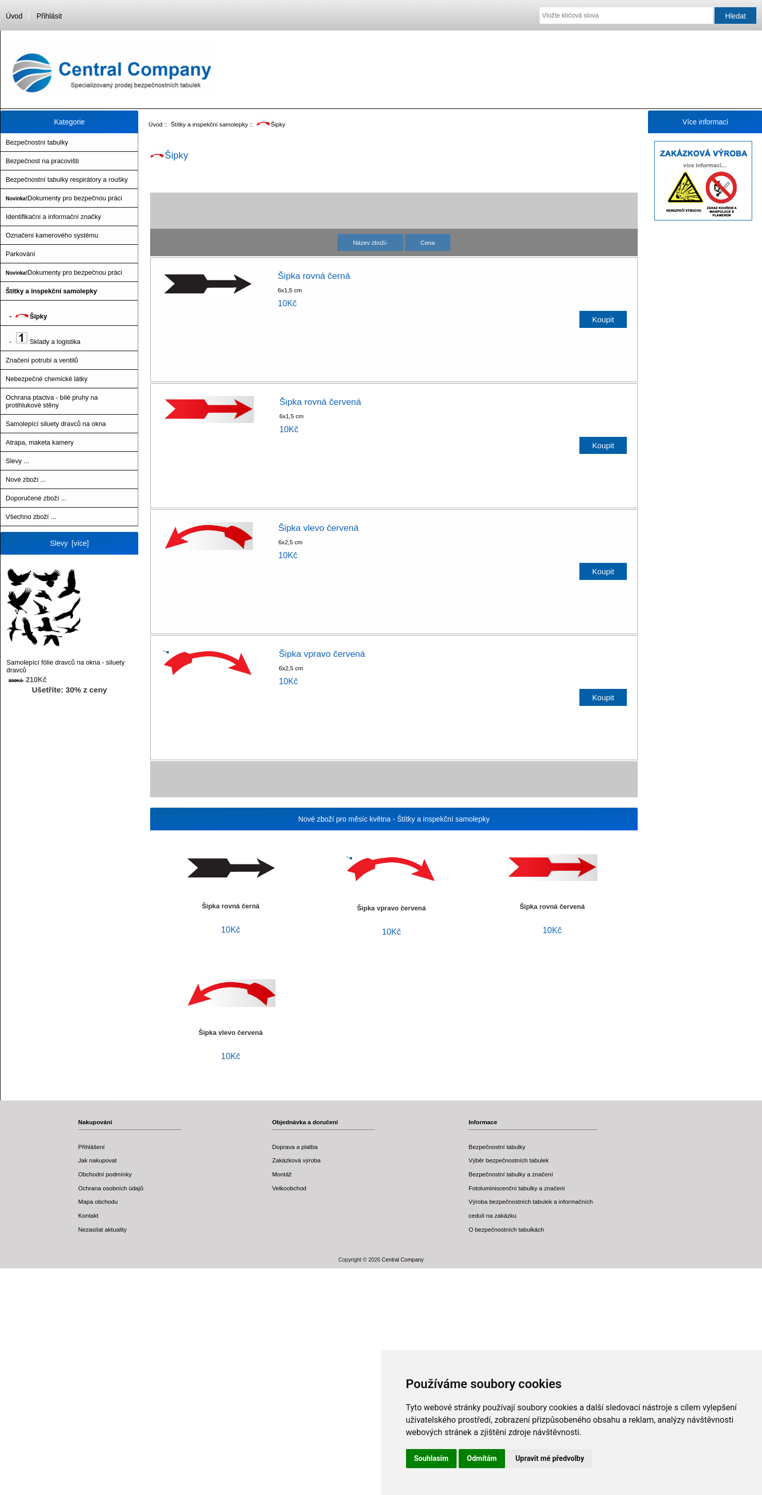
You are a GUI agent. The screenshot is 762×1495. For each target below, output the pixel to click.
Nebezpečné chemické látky (47, 379)
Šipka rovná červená (320, 402)
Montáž (281, 1174)
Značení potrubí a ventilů (42, 360)
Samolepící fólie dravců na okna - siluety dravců (66, 621)
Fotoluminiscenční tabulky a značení (516, 1188)
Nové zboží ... (26, 479)
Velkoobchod (289, 1188)
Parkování (20, 254)
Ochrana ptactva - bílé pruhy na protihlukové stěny (52, 401)
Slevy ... (17, 461)
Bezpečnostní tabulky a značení (510, 1174)
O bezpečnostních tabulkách (506, 1229)
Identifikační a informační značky (53, 217)
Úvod (14, 16)
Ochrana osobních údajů (110, 1188)
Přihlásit (49, 16)
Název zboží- (370, 242)
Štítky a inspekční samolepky (209, 124)
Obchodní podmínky (105, 1174)
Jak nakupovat (97, 1160)
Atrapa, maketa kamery (40, 442)
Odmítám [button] (482, 1458)
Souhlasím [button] (431, 1458)
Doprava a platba (294, 1146)
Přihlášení (91, 1146)
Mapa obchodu (98, 1201)
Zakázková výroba (296, 1160)
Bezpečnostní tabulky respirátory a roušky (67, 179)
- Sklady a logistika (43, 338)
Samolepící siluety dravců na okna (56, 424)
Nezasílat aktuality (102, 1229)
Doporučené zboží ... (36, 498)
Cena (427, 242)
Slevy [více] (69, 543)
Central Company (403, 1260)
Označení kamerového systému (52, 235)
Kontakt (88, 1215)
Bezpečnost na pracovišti (42, 161)
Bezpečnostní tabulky (37, 142)
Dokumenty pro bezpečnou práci (64, 198)
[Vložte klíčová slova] (626, 15)
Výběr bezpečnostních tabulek (508, 1160)
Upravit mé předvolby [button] (549, 1458)
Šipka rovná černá (314, 276)
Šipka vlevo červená (318, 528)
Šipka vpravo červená (322, 654)
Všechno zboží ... (31, 517)
